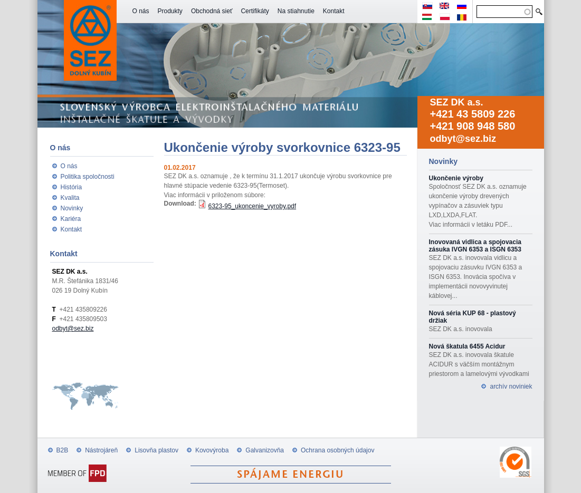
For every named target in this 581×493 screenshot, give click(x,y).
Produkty (170, 11)
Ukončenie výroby (456, 178)
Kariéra (71, 219)
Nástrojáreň (101, 450)
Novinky (72, 208)
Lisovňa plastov (156, 450)
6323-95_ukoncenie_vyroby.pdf (252, 206)
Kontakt (334, 11)
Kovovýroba (211, 450)
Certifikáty (255, 11)
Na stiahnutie (296, 11)
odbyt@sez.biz (463, 138)
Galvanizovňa (264, 450)
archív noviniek (511, 386)
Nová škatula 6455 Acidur (467, 346)
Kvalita (70, 197)
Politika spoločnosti (88, 176)
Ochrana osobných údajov (337, 450)
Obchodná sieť (212, 11)
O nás (140, 11)
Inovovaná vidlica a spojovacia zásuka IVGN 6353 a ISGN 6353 (475, 245)
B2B (62, 450)
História (71, 187)
